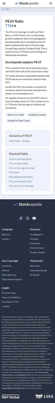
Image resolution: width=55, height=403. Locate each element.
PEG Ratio (14, 172)
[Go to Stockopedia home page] (26, 3)
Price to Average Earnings (21, 168)
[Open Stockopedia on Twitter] (27, 218)
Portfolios (35, 243)
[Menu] (4, 3)
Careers (6, 239)
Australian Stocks (38, 270)
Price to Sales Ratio (18, 163)
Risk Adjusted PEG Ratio (21, 177)
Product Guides (37, 252)
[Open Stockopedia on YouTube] (34, 218)
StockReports (36, 234)
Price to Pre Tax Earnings (21, 186)
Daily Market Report (12, 279)
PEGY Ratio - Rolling (19, 141)
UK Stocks (35, 266)
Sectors (5, 270)
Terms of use (43, 372)
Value (6, 9)
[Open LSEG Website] (44, 396)
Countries (6, 266)
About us (6, 234)
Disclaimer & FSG (10, 301)
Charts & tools (37, 247)
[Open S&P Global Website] (10, 397)
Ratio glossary (9, 274)
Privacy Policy (9, 292)
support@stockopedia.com (13, 388)
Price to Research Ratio (20, 181)
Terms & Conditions (11, 297)
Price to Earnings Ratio (20, 159)
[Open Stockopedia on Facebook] (20, 218)
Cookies (6, 306)
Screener (34, 239)
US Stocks (34, 274)
